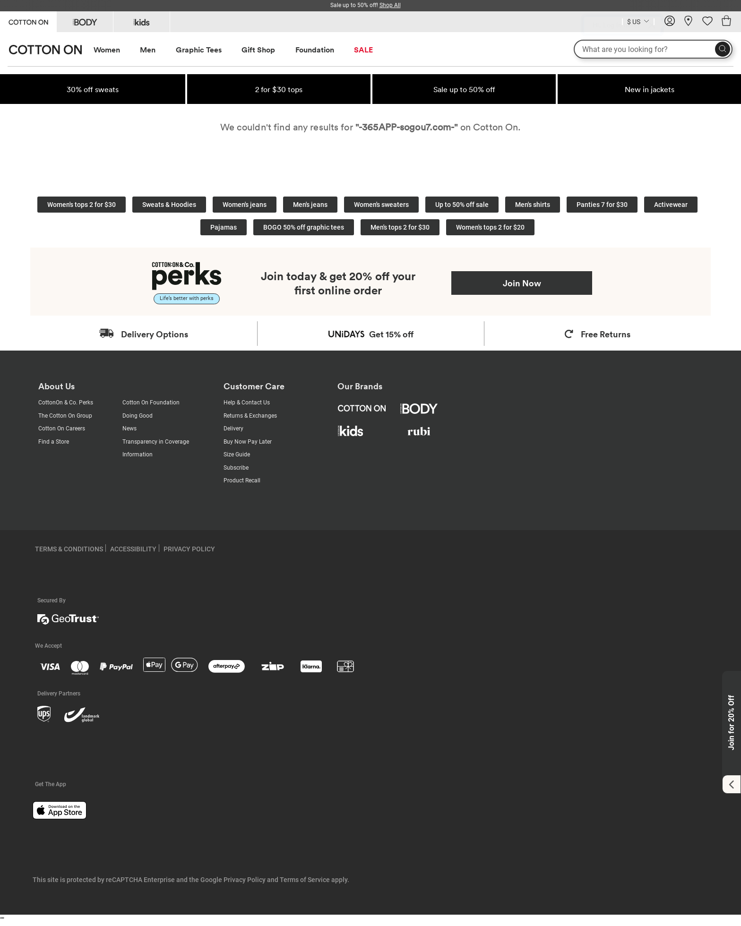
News (129, 428)
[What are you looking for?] (653, 49)
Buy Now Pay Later (248, 441)
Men (147, 49)
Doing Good (137, 415)
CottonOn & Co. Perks (65, 402)
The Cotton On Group (65, 415)
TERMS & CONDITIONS (69, 549)
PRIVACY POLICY (189, 549)
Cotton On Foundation (151, 402)
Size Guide (237, 454)
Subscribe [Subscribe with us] (236, 467)
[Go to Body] (85, 21)
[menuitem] (115, 50)
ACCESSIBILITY (133, 549)
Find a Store (53, 441)
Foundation (314, 49)
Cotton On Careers (61, 428)
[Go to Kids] (141, 21)
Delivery (233, 428)
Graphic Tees (199, 49)
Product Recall (242, 480)
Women (107, 49)
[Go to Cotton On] (28, 21)
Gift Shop (258, 49)
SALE (363, 49)
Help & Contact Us (247, 402)
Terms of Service (305, 879)
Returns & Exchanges (250, 415)
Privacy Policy (245, 879)
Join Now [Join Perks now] (522, 283)
